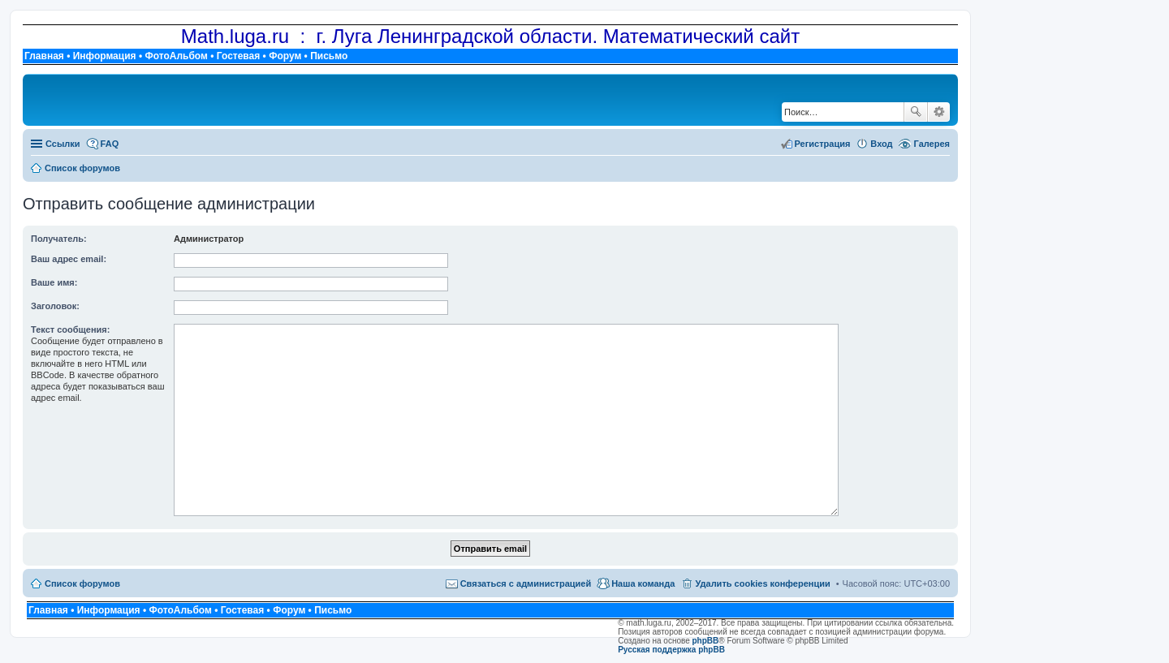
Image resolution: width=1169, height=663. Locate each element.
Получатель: (59, 238)
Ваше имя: (54, 282)
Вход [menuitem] (881, 144)
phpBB (705, 640)
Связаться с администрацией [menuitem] (526, 583)
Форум (285, 56)
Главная (44, 56)
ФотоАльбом (176, 56)
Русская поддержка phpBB (671, 649)
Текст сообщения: (70, 329)
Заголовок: (55, 306)
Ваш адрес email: (68, 259)
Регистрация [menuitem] (823, 144)
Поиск (916, 112)
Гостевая (239, 56)
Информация (104, 56)
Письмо (328, 56)
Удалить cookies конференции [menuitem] (762, 583)
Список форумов (82, 583)
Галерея (932, 144)
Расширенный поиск (939, 112)
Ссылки (62, 144)
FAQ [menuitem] (110, 144)
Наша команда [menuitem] (643, 583)
